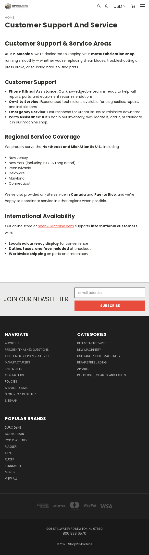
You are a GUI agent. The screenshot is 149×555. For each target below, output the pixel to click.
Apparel (83, 369)
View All (11, 478)
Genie (9, 453)
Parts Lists (13, 369)
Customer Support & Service (27, 356)
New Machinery (89, 350)
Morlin (10, 472)
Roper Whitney (16, 440)
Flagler (11, 447)
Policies (11, 381)
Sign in (10, 394)
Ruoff (9, 459)
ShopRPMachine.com (56, 226)
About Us (12, 343)
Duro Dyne (13, 427)
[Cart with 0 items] (133, 6)
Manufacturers (17, 362)
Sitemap (11, 400)
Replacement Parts (92, 343)
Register (29, 394)
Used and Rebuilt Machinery (98, 356)
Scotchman (14, 434)
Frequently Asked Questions (27, 350)
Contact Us (14, 375)
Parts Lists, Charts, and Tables (101, 375)
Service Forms (16, 388)
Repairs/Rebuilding (92, 362)
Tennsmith (13, 466)
